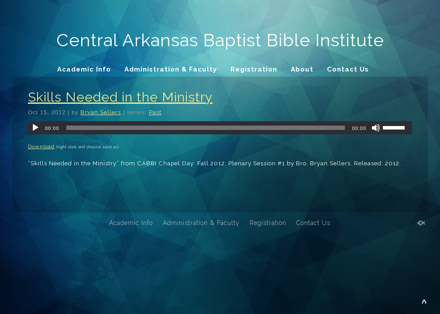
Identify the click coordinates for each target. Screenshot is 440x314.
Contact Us (348, 69)
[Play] (35, 127)
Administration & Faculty (170, 69)
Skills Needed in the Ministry (120, 97)
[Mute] (375, 127)
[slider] (205, 128)
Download (41, 146)
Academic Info (84, 69)
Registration (253, 69)
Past (155, 112)
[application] (220, 127)
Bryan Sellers (100, 112)
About (302, 69)
